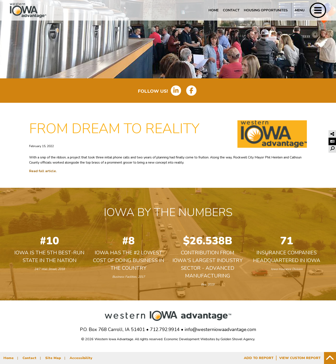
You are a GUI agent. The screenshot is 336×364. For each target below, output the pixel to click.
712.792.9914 (165, 329)
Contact (231, 10)
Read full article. (43, 171)
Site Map (53, 358)
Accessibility (81, 358)
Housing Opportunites (266, 10)
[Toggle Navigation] (308, 10)
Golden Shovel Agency (237, 339)
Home (213, 10)
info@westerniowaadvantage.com (220, 329)
